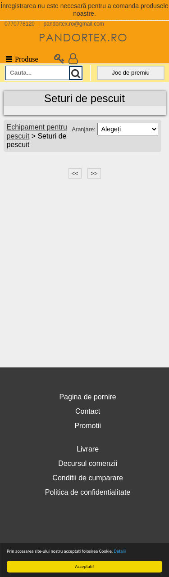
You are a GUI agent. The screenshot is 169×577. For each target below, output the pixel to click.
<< (75, 173)
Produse (21, 59)
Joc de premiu (131, 72)
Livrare (88, 449)
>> (94, 173)
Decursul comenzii (87, 463)
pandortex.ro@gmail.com (74, 24)
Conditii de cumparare (87, 478)
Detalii (120, 551)
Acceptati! (84, 566)
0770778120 (20, 24)
